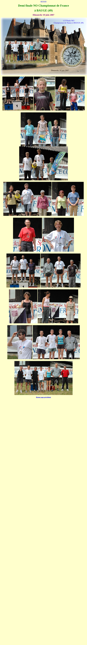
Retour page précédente (43, 397)
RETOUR (43, 1)
